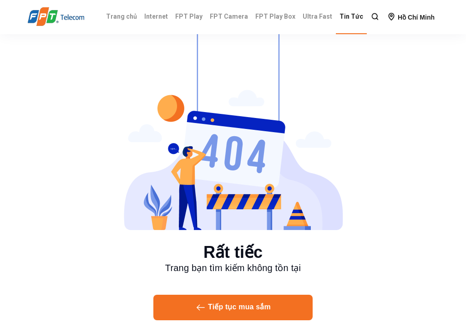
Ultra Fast (317, 16)
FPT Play (189, 16)
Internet (156, 16)
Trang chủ (121, 16)
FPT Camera (229, 16)
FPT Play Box (275, 16)
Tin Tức (351, 16)
